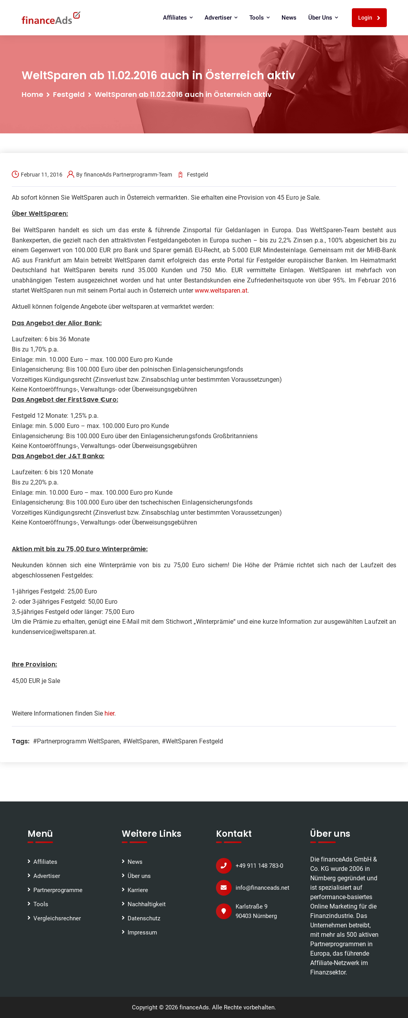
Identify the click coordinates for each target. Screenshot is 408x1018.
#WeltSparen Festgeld (192, 741)
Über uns (323, 17)
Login (369, 18)
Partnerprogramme (57, 890)
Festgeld (69, 94)
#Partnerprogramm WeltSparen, (77, 741)
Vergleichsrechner (57, 918)
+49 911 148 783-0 (259, 865)
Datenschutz (144, 918)
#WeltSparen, (141, 741)
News (289, 17)
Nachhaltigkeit (147, 904)
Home (32, 94)
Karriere (138, 890)
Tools (259, 17)
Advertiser (221, 17)
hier (109, 713)
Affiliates (178, 17)
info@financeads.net (262, 887)
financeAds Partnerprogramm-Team (128, 174)
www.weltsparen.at (221, 290)
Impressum (142, 932)
